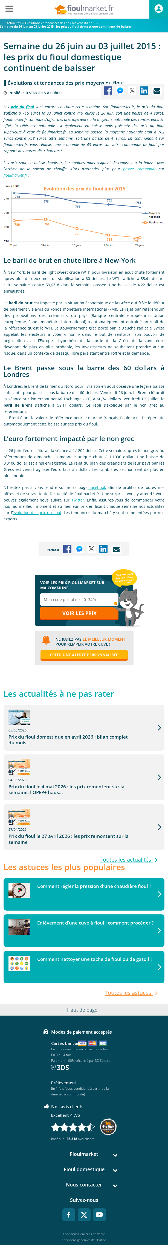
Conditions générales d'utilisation (84, 1201)
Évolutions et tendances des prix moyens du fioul (66, 83)
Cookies (84, 1219)
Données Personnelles (84, 1213)
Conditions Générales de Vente (84, 1195)
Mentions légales (84, 1207)
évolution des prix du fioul (37, 512)
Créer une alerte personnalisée (84, 654)
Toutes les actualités (126, 820)
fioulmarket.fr (15, 175)
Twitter (77, 500)
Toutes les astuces (129, 954)
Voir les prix (79, 613)
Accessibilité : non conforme (84, 1225)
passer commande (139, 168)
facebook (97, 487)
